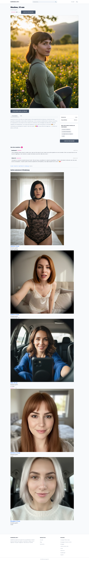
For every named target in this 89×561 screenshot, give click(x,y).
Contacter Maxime (28, 12)
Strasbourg (27, 166)
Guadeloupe (63, 552)
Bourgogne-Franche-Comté (66, 542)
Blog (77, 1)
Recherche (42, 544)
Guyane (62, 554)
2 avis (19, 12)
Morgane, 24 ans (15, 521)
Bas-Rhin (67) (21, 166)
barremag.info (15, 1)
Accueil (72, 1)
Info (21, 115)
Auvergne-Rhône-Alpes (65, 539)
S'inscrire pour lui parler (19, 111)
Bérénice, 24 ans (15, 453)
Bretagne (62, 544)
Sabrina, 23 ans (15, 246)
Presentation (15, 115)
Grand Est (16, 166)
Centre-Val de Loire (64, 546)
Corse (62, 548)
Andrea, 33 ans (15, 314)
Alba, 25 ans (14, 383)
